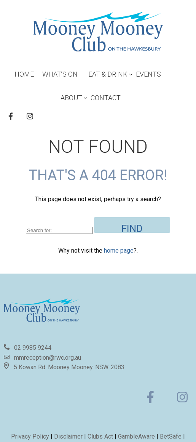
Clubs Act (100, 436)
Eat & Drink (107, 74)
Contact (106, 98)
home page (119, 250)
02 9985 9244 (32, 347)
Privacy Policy (30, 436)
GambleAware (136, 436)
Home (24, 74)
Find (132, 228)
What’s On (60, 74)
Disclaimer (69, 436)
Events (148, 74)
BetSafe (171, 436)
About (71, 98)
